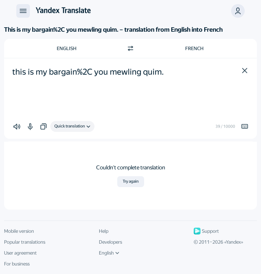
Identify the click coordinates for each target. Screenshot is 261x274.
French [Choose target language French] (194, 48)
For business (17, 264)
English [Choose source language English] (66, 48)
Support (206, 231)
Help (103, 231)
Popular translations (24, 242)
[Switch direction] (130, 48)
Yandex (233, 242)
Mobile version (19, 231)
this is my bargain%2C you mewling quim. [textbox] (88, 72)
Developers (110, 242)
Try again (131, 181)
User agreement (20, 253)
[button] (244, 70)
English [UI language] (109, 253)
